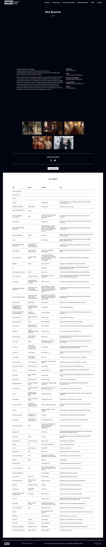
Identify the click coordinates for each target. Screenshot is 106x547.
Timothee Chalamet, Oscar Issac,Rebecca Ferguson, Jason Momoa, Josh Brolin (75, 315)
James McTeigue (45, 518)
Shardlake (14, 266)
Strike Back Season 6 (17, 417)
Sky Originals (31, 305)
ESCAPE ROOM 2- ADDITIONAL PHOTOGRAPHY (17, 310)
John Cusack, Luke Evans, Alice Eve (68, 518)
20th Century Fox (32, 381)
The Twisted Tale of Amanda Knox (17, 218)
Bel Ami (14, 514)
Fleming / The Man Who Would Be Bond (18, 496)
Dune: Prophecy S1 (17, 260)
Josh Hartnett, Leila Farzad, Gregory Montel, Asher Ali (73, 305)
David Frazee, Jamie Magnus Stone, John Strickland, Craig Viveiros (48, 470)
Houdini (14, 487)
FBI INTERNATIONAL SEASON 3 (18, 247)
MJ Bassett (44, 417)
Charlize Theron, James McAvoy (67, 443)
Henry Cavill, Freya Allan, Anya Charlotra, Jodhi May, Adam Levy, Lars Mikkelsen (76, 343)
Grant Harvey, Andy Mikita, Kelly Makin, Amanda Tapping (48, 458)
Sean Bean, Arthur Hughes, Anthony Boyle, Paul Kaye (72, 266)
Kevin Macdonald (45, 525)
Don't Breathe (15, 454)
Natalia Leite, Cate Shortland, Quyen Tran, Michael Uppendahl (48, 219)
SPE (29, 454)
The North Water (16, 320)
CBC (29, 428)
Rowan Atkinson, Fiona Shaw (67, 447)
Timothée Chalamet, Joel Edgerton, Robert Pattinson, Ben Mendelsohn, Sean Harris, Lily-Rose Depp (73, 349)
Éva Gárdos (44, 434)
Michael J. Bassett (45, 483)
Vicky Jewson (44, 224)
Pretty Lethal (15, 224)
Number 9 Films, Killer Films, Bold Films (32, 396)
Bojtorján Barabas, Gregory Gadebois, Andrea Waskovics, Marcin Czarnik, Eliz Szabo (75, 204)
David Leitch (44, 443)
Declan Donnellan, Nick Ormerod (47, 514)
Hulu (29, 218)
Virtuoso (14, 462)
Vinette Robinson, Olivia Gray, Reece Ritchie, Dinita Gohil (74, 422)
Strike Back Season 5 (17, 483)
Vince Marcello (45, 479)
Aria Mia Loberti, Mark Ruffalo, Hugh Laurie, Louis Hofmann (74, 274)
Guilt (13, 450)
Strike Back (15, 506)
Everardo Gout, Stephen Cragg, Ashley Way (48, 385)
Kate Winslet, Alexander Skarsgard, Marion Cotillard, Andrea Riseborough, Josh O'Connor (74, 270)
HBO (29, 462)
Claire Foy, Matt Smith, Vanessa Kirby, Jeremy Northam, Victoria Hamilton (75, 407)
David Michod (44, 349)
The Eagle (14, 525)
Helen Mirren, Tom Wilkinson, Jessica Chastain (71, 522)
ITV (29, 412)
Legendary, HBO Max (32, 259)
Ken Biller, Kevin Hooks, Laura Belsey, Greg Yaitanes (48, 390)
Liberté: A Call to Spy (17, 368)
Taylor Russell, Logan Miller (66, 309)
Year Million (15, 422)
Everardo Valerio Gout (46, 401)
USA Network (31, 355)
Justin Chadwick (45, 266)
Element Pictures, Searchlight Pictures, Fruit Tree (33, 284)
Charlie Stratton (45, 501)
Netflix (29, 213)
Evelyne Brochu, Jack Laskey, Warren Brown (70, 428)
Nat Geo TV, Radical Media (33, 385)
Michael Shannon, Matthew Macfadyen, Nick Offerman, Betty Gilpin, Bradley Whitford (76, 237)
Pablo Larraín (44, 242)
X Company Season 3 (17, 428)
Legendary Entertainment (31, 315)
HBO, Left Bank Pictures (32, 483)
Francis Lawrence (45, 381)
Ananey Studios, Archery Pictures (32, 253)
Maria (13, 242)
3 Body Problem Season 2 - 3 (18, 213)
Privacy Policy (47, 543)
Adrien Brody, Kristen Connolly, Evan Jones (70, 487)
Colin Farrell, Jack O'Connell (66, 320)
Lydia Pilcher (44, 368)
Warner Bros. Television (31, 491)
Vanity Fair (15, 377)
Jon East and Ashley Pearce (47, 447)
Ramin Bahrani (45, 355)
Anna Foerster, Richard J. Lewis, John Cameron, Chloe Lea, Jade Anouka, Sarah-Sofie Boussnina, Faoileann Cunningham (48, 260)
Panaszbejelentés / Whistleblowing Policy (74, 543)
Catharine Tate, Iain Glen (66, 532)
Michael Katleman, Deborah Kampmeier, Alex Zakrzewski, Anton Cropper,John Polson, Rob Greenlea (48, 299)
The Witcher (15, 344)
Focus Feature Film (32, 443)
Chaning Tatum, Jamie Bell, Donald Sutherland (71, 525)
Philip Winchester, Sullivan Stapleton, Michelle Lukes (72, 506)
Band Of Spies (15, 253)
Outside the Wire (16, 324)
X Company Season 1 (17, 470)
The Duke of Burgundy (17, 475)
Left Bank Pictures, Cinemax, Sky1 (32, 417)
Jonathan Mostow (45, 465)
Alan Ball (43, 462)
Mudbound (15, 439)
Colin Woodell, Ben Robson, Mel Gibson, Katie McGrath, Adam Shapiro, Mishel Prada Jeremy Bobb (75, 278)
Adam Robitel (44, 309)
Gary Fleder (44, 450)
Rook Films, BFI (32, 372)
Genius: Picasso (16, 390)
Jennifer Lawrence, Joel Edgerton (68, 381)
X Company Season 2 (17, 458)
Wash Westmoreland (46, 396)
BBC (29, 510)
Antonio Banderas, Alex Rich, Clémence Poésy (71, 390)
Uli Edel (43, 487)
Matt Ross (43, 237)
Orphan (14, 205)
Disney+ (30, 266)
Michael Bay (44, 339)
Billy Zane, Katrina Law (65, 450)
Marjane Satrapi (45, 333)
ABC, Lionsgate (32, 450)
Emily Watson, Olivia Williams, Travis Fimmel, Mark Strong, (74, 260)
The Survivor (15, 328)
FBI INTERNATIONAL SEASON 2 (18, 291)
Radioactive (15, 333)
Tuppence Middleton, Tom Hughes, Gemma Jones (72, 510)
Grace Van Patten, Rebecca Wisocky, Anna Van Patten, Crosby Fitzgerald (74, 218)
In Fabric (14, 372)
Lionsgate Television (33, 278)
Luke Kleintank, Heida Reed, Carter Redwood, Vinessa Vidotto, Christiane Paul (75, 230)
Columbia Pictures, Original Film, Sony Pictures (33, 310)
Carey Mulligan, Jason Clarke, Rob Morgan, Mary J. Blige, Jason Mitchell (75, 439)
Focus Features (31, 525)
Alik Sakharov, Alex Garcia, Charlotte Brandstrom (47, 343)
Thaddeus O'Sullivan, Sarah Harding (48, 412)
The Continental (16, 278)
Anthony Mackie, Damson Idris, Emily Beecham (71, 324)
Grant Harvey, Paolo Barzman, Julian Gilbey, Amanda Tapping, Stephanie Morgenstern (48, 428)
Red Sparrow (15, 381)
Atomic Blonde (16, 443)
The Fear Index (16, 305)
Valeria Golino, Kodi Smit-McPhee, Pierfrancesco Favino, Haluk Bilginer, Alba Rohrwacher (75, 242)
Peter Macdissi (63, 462)
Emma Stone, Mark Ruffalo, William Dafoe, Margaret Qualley (74, 284)
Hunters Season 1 (16, 364)
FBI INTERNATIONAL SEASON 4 (18, 230)
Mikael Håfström (45, 324)
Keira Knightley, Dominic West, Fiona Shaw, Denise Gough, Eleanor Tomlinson (76, 396)
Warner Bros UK (32, 532)
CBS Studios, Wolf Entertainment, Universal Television (33, 248)
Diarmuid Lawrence (46, 510)
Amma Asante (44, 209)
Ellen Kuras (44, 270)
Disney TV (30, 479)
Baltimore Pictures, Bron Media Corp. (32, 328)
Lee (13, 270)
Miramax (30, 522)
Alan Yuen (43, 359)
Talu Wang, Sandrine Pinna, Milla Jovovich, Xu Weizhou (73, 359)
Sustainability (61, 543)
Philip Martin (44, 529)
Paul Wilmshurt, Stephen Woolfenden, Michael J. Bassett (48, 505)
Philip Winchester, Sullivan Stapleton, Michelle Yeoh (72, 483)
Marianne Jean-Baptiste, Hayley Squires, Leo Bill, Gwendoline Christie (75, 372)
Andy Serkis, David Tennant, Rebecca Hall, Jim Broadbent (74, 529)
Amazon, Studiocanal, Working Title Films (33, 334)
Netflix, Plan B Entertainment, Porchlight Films (32, 349)
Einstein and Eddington (18, 529)
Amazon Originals (32, 364)
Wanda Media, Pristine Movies (32, 359)
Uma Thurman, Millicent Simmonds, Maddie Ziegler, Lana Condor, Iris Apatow (76, 224)
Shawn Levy (44, 274)
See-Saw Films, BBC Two (33, 319)
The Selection (15, 491)
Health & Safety (54, 543)
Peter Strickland (45, 372)
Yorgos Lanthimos (45, 284)
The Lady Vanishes (17, 510)
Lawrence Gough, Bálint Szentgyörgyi (47, 253)
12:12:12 (14, 200)
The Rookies (15, 359)
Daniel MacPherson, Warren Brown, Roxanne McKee (72, 417)
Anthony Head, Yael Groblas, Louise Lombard (71, 491)
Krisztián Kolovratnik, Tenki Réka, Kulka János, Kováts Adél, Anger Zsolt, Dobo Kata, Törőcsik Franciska (76, 434)
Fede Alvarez (44, 454)
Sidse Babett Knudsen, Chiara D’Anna (69, 475)
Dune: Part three (16, 197)
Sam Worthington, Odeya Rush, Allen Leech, (70, 465)
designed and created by (98, 543)
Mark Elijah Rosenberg (46, 422)
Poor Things (15, 284)
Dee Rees (43, 439)
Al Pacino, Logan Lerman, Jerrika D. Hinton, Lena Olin (73, 364)
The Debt (14, 522)
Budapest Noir (16, 434)
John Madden (44, 522)
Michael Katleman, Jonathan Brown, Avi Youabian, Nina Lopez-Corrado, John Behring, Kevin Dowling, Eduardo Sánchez (48, 230)
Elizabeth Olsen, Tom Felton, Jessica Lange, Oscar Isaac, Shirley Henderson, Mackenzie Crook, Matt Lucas (75, 501)
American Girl (15, 479)
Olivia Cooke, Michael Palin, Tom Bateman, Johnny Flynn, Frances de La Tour (76, 377)
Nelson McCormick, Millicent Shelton (48, 364)
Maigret (14, 412)
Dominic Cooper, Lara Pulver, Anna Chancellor (71, 496)
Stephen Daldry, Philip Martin (48, 407)
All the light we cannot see (18, 274)
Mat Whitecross (45, 496)
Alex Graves (44, 491)
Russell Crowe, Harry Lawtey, (67, 209)
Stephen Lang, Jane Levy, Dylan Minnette (70, 454)
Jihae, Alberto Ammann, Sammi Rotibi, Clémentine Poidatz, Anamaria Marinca (74, 385)
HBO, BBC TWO (32, 529)
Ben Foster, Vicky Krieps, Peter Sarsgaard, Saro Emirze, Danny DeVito (76, 328)
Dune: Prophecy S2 (17, 193)
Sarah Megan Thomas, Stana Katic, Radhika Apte (71, 368)
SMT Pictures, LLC (32, 368)
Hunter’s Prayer (16, 465)
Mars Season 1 (15, 401)
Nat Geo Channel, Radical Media (32, 422)
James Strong (44, 377)
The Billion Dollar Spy (17, 209)
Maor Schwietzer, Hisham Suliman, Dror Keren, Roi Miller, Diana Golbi (75, 253)
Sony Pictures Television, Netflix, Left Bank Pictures (32, 407)
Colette (14, 396)
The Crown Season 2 (17, 407)
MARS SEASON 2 (17, 386)
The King (14, 349)
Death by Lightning (17, 237)
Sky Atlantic (31, 496)
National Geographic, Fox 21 (33, 390)
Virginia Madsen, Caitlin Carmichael (69, 479)
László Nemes (44, 205)
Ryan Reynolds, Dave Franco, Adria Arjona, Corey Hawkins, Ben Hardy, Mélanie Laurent (75, 339)
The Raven (15, 518)
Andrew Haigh (45, 320)
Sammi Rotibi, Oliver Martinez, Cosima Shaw (71, 401)
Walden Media (31, 209)
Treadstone (15, 355)
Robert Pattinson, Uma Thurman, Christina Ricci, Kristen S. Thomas (76, 514)
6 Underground (16, 339)
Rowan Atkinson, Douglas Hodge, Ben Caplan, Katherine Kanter (75, 412)
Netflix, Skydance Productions (32, 339)
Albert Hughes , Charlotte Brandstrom (47, 278)
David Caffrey (44, 305)
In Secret (14, 501)
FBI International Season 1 (18, 299)
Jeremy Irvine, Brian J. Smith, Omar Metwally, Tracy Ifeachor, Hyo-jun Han (76, 354)
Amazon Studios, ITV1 (32, 377)
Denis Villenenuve (45, 315)
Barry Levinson (45, 328)
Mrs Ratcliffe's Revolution (18, 532)
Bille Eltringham (45, 532)
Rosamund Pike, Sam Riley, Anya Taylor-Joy (70, 333)
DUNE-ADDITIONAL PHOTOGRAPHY (18, 315)
